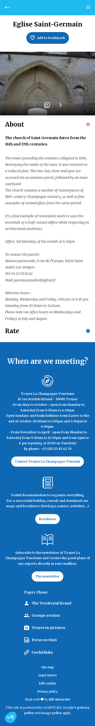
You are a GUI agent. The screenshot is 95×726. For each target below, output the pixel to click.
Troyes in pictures (48, 627)
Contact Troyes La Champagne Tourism (47, 461)
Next (60, 107)
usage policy (51, 713)
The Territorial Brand (51, 603)
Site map (47, 667)
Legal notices (47, 675)
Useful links (42, 652)
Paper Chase (36, 592)
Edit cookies (47, 683)
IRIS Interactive (59, 699)
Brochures (47, 519)
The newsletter (47, 576)
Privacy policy (47, 691)
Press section (44, 640)
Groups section (46, 615)
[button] (11, 717)
